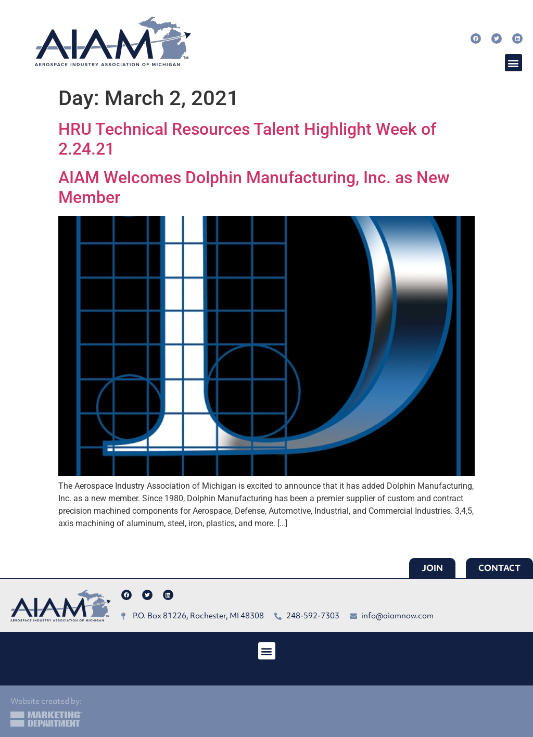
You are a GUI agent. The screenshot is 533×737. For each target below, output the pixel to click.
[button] (513, 62)
